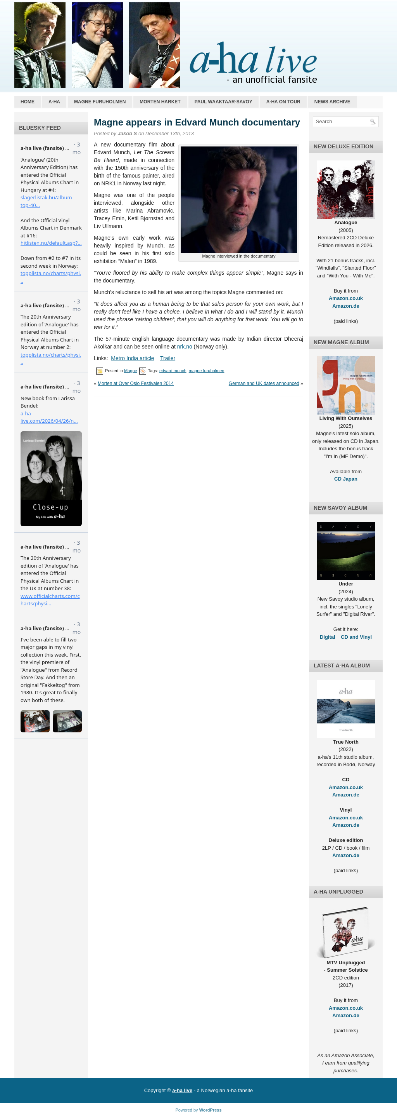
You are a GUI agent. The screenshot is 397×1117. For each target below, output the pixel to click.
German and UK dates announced (264, 383)
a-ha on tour (283, 102)
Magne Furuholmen (100, 102)
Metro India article (132, 358)
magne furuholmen (206, 370)
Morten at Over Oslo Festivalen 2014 (136, 383)
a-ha (54, 102)
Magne (130, 370)
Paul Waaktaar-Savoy (223, 102)
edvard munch (172, 370)
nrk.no (184, 346)
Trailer (167, 358)
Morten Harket (160, 102)
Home (28, 102)
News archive (332, 102)
